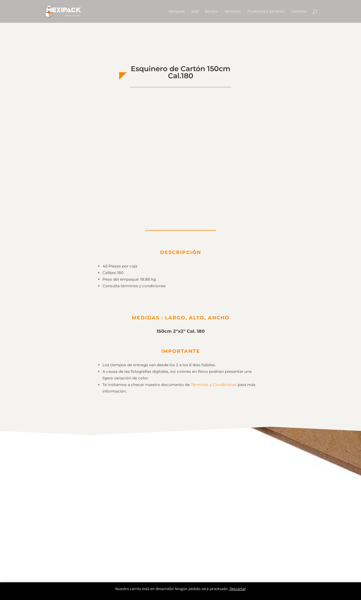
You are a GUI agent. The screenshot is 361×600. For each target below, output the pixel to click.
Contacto (299, 12)
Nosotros (233, 12)
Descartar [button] (237, 588)
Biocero (211, 12)
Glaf (195, 12)
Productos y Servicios (266, 12)
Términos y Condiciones (214, 384)
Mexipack (176, 12)
